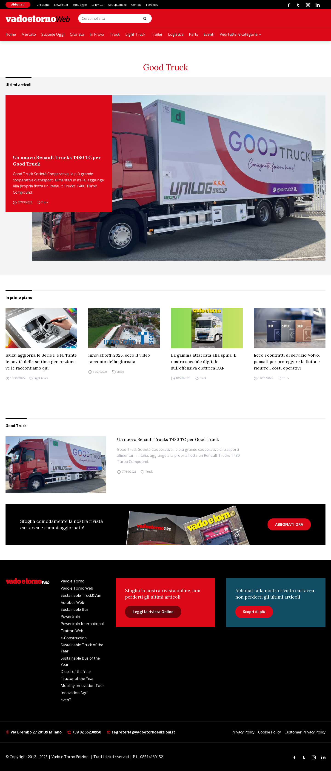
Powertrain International (82, 623)
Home (11, 34)
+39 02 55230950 (84, 732)
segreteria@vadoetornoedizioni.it (141, 732)
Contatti (136, 5)
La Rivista (97, 5)
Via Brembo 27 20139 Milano (34, 732)
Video (120, 372)
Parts (193, 34)
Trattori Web (72, 630)
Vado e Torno (72, 581)
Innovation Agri (74, 692)
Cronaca (77, 34)
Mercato (28, 34)
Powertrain (70, 616)
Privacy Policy (242, 732)
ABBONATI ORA (289, 524)
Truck (115, 34)
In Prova (97, 34)
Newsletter (61, 5)
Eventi (209, 34)
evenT (66, 699)
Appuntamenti (117, 5)
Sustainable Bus (74, 609)
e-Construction (74, 637)
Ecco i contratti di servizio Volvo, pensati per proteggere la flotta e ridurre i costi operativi (287, 361)
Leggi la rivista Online (153, 611)
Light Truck (135, 34)
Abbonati (18, 4)
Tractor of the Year (77, 678)
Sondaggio (80, 5)
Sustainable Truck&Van (81, 595)
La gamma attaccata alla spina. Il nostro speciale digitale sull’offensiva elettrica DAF (204, 361)
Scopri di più (254, 611)
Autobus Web (72, 602)
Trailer (157, 34)
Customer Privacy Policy (305, 732)
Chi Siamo (43, 5)
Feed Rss (152, 5)
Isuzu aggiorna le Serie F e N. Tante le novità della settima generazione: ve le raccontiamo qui (41, 361)
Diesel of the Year (76, 671)
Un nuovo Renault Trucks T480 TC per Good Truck (57, 160)
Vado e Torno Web (77, 588)
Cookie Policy (269, 732)
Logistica (175, 34)
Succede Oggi (52, 34)
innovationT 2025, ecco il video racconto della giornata (119, 358)
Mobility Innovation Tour (82, 685)
